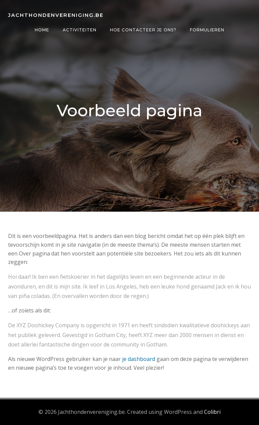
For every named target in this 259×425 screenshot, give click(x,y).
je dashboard (138, 359)
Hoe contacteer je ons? (143, 29)
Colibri (212, 412)
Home (42, 29)
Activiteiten (79, 29)
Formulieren (207, 29)
